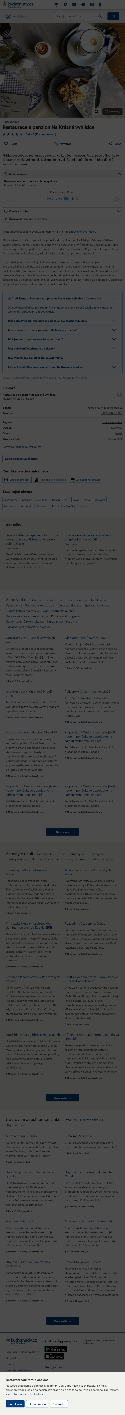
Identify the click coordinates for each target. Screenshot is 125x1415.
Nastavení (59, 1403)
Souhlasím (15, 1403)
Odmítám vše (37, 1403)
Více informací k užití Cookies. (25, 1394)
